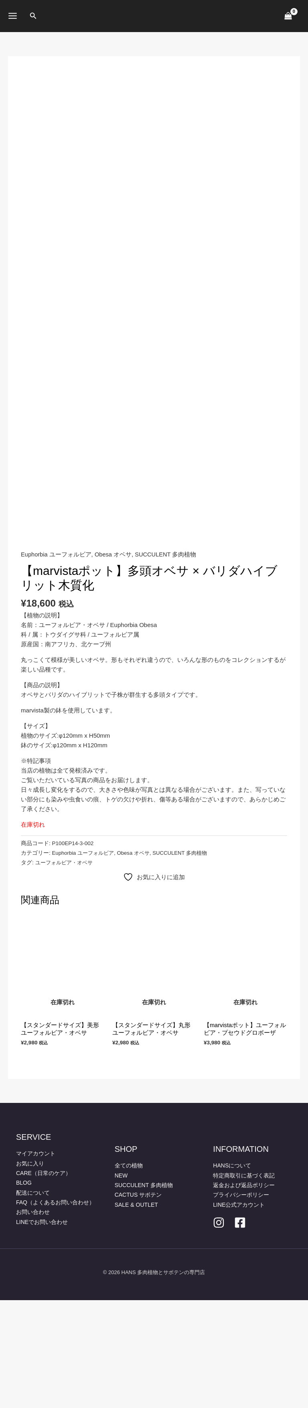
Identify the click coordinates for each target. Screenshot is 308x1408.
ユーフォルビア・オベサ (66, 970)
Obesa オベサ (114, 662)
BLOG (24, 1291)
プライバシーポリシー (241, 1303)
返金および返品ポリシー (244, 1293)
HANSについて (232, 1274)
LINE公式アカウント (239, 1312)
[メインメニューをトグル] (12, 16)
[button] (33, 16)
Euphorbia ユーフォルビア (56, 662)
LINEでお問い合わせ (42, 1329)
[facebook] (240, 1330)
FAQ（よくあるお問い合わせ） (55, 1310)
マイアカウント (35, 1262)
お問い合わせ (33, 1320)
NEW (121, 1284)
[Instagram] (219, 1330)
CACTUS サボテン (138, 1303)
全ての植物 (129, 1274)
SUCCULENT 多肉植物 (167, 662)
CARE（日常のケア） (43, 1281)
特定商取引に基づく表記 (244, 1284)
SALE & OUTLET (136, 1312)
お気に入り (30, 1271)
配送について (33, 1300)
